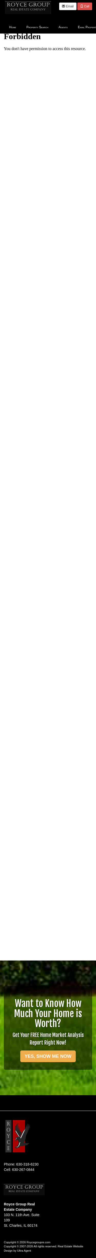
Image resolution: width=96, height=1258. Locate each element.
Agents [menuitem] (63, 27)
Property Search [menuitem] (37, 27)
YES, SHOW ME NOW (48, 1056)
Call (84, 6)
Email (67, 6)
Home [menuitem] (12, 27)
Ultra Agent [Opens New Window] (24, 1250)
